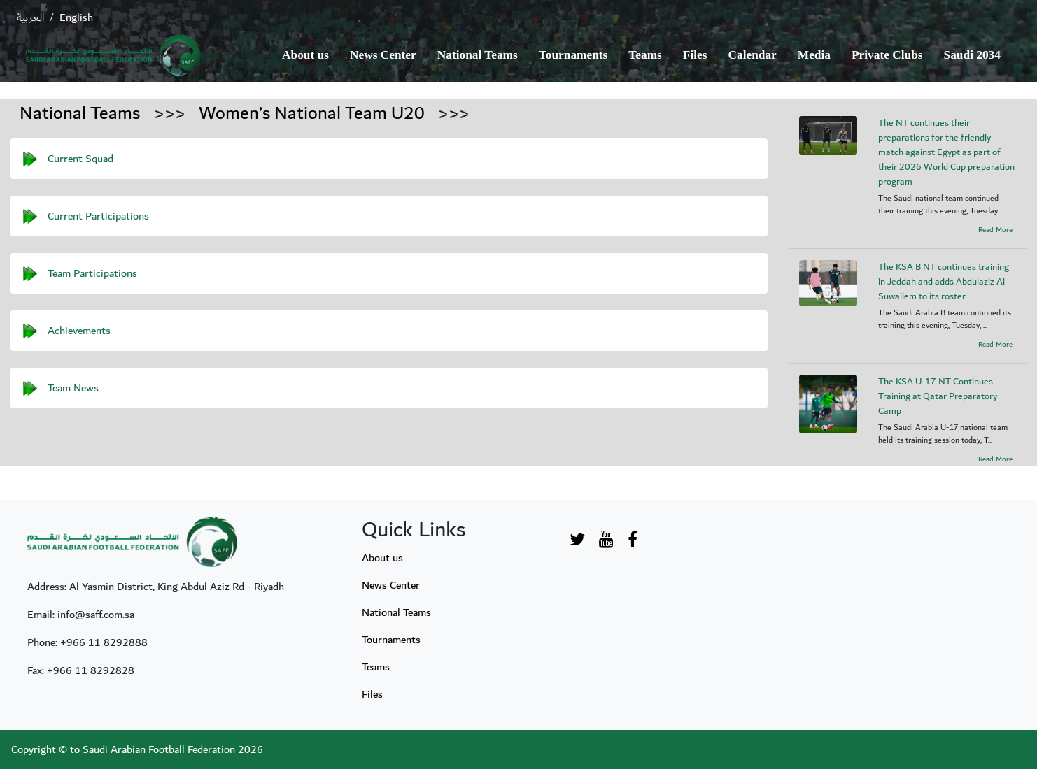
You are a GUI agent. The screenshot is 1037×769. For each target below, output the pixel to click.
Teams (645, 55)
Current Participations (98, 215)
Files (695, 55)
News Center (383, 55)
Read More (995, 230)
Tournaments (573, 55)
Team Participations (92, 273)
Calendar (752, 55)
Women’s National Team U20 (312, 113)
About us (305, 55)
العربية (30, 17)
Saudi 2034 (972, 55)
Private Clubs (887, 55)
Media (814, 55)
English (76, 17)
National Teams (477, 55)
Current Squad (80, 158)
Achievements (79, 330)
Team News (73, 387)
